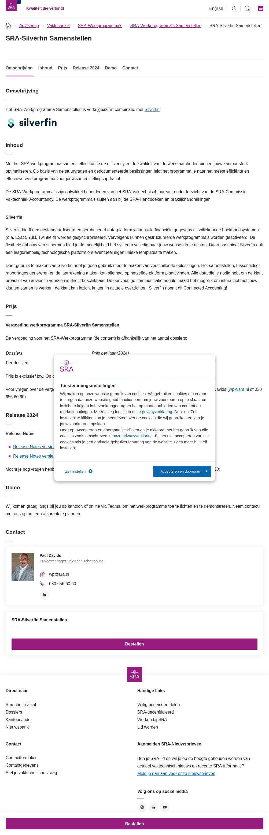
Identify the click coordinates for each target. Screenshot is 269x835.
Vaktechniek (58, 25)
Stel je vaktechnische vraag (31, 772)
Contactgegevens (22, 765)
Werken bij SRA (152, 719)
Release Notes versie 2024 (38, 446)
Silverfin (152, 109)
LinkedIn (44, 595)
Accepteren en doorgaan (183, 471)
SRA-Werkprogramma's (100, 25)
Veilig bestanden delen (158, 704)
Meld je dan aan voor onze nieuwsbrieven (176, 773)
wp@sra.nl (239, 389)
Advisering (29, 25)
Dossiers (14, 712)
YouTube (164, 807)
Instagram (142, 807)
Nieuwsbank (17, 727)
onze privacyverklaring (152, 411)
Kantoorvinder (19, 719)
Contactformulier (21, 757)
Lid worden (147, 727)
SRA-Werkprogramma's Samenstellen (165, 25)
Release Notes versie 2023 (38, 456)
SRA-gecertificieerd (155, 712)
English (216, 8)
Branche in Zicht (21, 704)
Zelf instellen (79, 471)
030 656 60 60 (62, 583)
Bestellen (134, 644)
